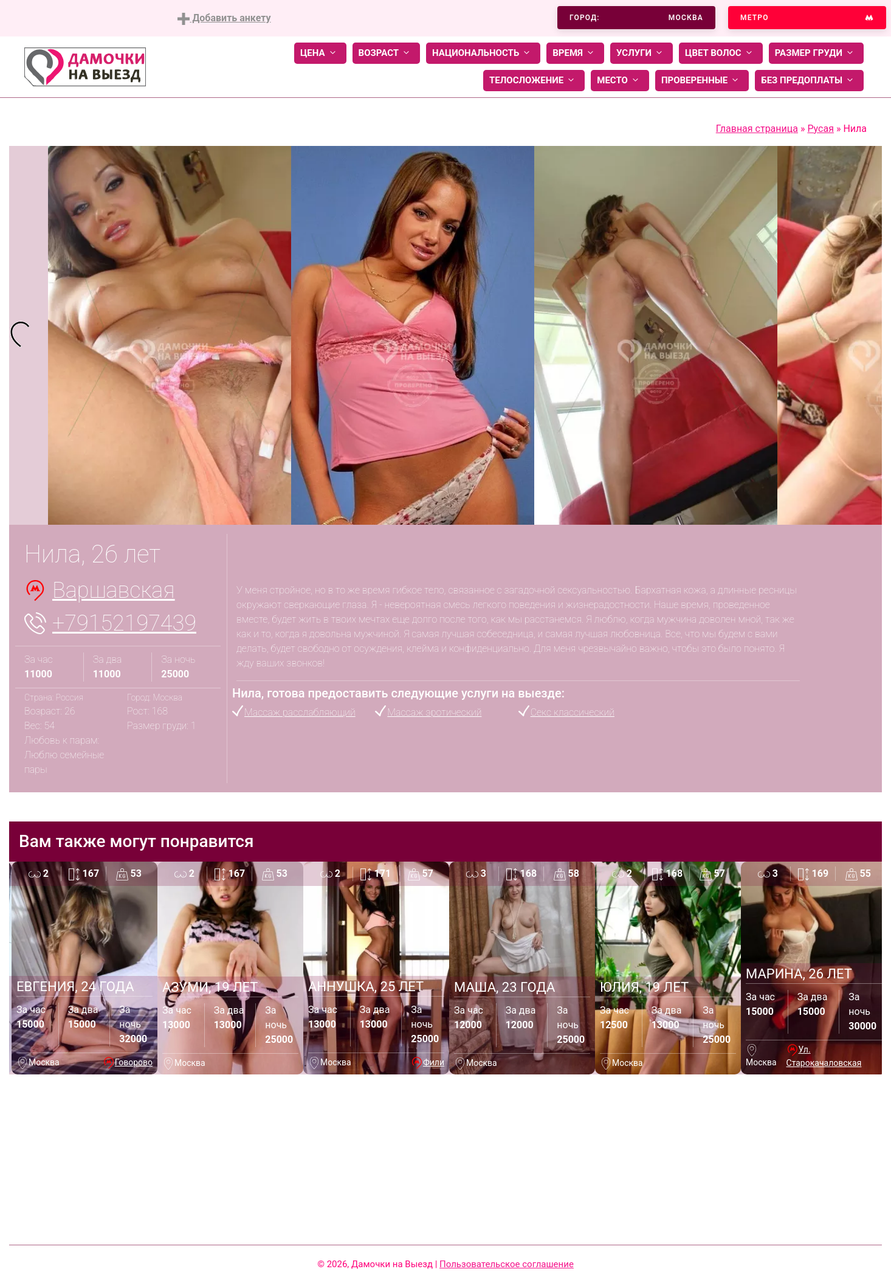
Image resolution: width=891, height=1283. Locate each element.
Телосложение (534, 80)
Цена (320, 53)
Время (575, 53)
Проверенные (702, 80)
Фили (433, 1062)
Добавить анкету (223, 18)
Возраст (386, 53)
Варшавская (113, 590)
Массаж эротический (434, 712)
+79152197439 (124, 623)
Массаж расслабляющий (300, 712)
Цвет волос (721, 53)
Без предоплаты (809, 80)
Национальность (483, 53)
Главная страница (757, 128)
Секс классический (572, 712)
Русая (820, 128)
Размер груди (816, 53)
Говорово (134, 1062)
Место (620, 80)
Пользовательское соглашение (506, 1264)
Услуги (641, 53)
